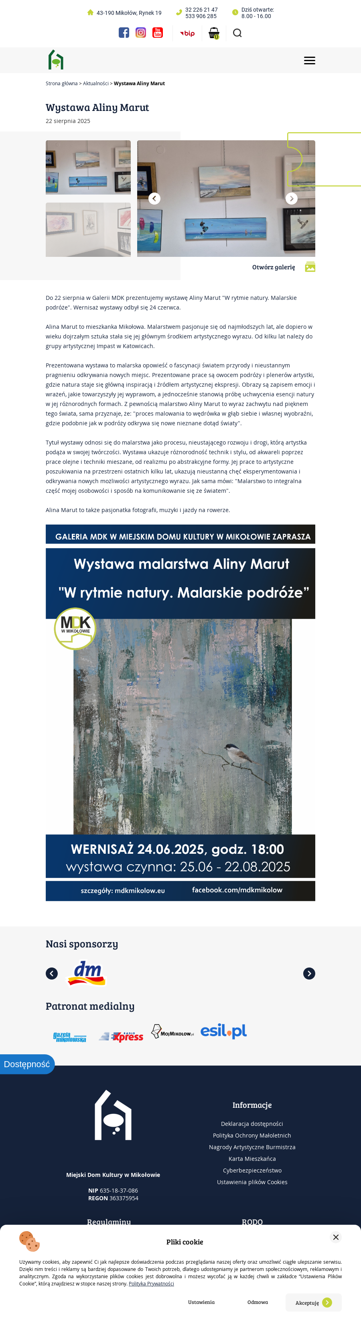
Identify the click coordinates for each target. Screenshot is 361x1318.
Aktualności (96, 83)
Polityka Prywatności (151, 1283)
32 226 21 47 (201, 9)
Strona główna (62, 83)
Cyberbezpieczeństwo (252, 1170)
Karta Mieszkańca (252, 1158)
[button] (154, 199)
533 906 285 (201, 16)
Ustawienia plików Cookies (252, 1182)
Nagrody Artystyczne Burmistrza (252, 1147)
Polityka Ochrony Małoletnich (252, 1135)
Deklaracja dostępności (252, 1123)
